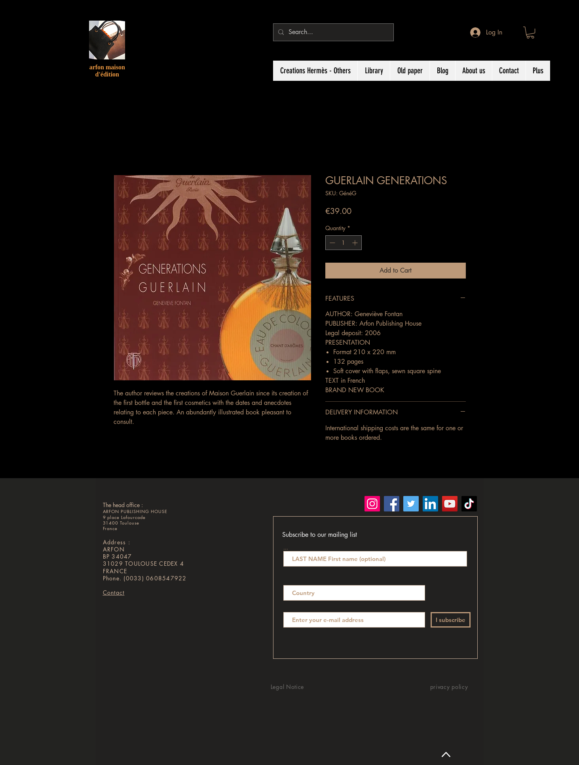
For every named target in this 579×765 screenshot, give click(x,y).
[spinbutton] (343, 243)
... (285, 547)
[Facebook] (391, 503)
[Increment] (356, 243)
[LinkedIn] (430, 503)
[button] (530, 32)
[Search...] (333, 32)
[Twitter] (411, 503)
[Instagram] (372, 503)
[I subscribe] (451, 620)
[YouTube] (450, 503)
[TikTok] (469, 503)
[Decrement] (331, 243)
